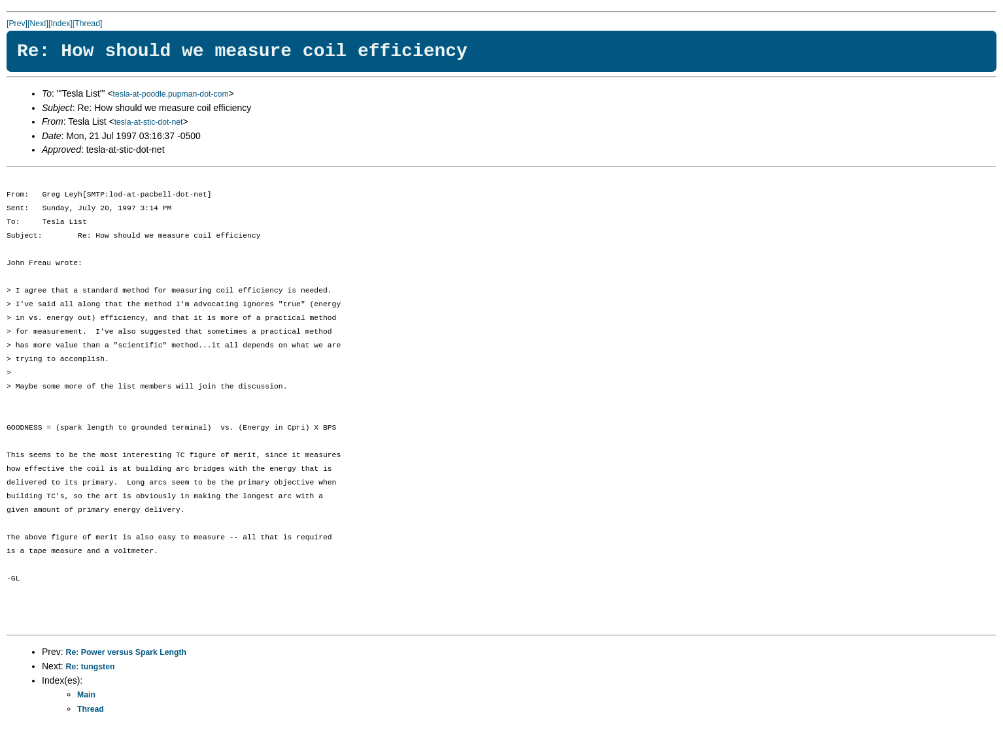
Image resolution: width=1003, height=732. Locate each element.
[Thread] (88, 23)
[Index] (60, 23)
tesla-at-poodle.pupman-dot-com (171, 94)
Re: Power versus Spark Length (126, 652)
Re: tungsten (90, 666)
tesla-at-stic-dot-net (148, 122)
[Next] (37, 23)
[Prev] (17, 23)
